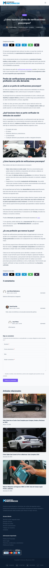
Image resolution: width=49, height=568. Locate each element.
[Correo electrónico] (36, 45)
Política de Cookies (8, 545)
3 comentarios (39, 27)
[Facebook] (5, 45)
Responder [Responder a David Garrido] (42, 308)
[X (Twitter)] (11, 45)
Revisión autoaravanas (9, 525)
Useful (24, 15)
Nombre (6, 344)
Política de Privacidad (9, 539)
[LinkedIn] (18, 45)
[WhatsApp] (30, 45)
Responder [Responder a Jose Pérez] (42, 323)
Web (5, 354)
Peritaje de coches (8, 523)
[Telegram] (24, 45)
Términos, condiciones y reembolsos (13, 543)
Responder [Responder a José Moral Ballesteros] (42, 293)
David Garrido (13, 306)
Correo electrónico (9, 349)
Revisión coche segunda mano (11, 519)
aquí (38, 217)
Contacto (5, 530)
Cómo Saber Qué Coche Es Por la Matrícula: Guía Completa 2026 (21, 454)
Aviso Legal (6, 541)
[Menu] (45, 2)
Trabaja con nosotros (9, 528)
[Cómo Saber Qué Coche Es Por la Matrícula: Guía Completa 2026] (24, 440)
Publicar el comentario (10, 380)
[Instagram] (30, 565)
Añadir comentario (9, 360)
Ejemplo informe (7, 521)
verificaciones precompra (25, 69)
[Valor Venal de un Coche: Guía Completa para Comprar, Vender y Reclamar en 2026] (24, 406)
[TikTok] (40, 565)
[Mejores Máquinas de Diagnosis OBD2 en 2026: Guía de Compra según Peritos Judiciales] (24, 472)
